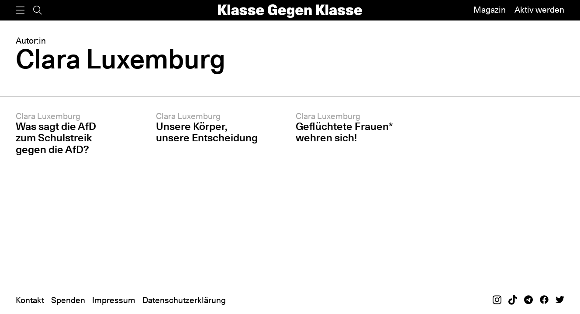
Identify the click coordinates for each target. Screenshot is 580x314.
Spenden (68, 300)
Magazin (489, 10)
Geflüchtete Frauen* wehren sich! (344, 132)
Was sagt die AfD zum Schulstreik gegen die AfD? (56, 137)
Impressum (113, 300)
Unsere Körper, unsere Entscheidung (207, 132)
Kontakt (30, 300)
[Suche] (37, 10)
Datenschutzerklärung (184, 300)
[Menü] (20, 10)
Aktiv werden (539, 10)
